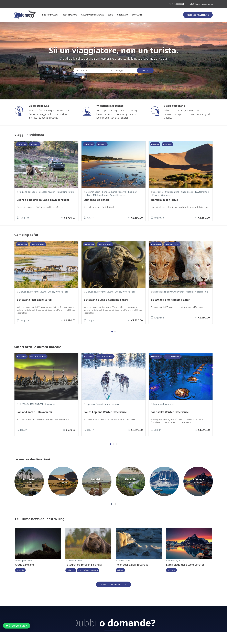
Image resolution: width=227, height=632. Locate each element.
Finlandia (21, 356)
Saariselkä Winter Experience (170, 412)
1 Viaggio (164, 482)
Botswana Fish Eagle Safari (34, 299)
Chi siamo (122, 14)
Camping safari (38, 244)
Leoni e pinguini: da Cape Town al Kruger (43, 199)
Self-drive (34, 144)
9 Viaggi (198, 482)
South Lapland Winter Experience (105, 412)
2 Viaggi (63, 482)
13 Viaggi (96, 482)
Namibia (155, 144)
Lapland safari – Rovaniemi (34, 412)
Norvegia (198, 479)
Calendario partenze (92, 14)
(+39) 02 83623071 (176, 4)
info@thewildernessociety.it (201, 4)
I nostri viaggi (50, 14)
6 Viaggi (29, 482)
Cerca (145, 70)
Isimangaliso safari (96, 199)
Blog (110, 14)
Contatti (137, 14)
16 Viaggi (130, 482)
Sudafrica (21, 144)
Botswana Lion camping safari (171, 299)
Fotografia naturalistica (88, 570)
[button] (112, 332)
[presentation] (218, 283)
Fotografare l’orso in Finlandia (83, 564)
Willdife (120, 570)
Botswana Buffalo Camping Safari (106, 299)
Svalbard (164, 479)
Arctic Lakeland (24, 564)
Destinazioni (71, 14)
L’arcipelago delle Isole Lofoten (185, 564)
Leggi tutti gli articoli (113, 584)
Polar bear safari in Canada (132, 564)
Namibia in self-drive (164, 199)
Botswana (22, 244)
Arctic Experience (38, 356)
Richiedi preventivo (198, 14)
